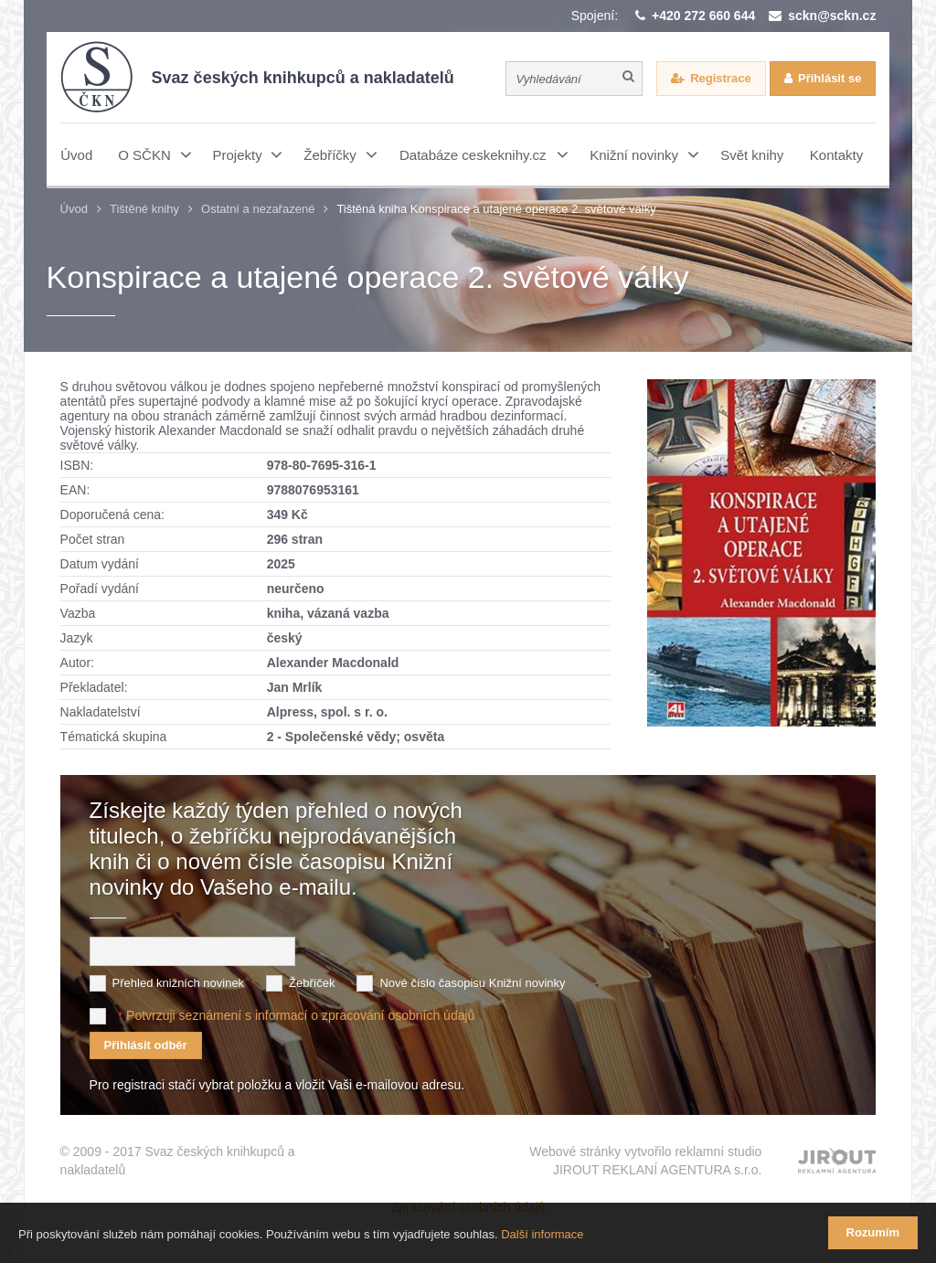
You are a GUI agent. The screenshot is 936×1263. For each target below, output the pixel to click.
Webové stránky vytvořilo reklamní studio (645, 1161)
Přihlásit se (829, 78)
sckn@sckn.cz (832, 15)
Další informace (542, 1234)
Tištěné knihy (144, 209)
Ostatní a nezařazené (257, 209)
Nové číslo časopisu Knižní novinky (472, 983)
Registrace (720, 78)
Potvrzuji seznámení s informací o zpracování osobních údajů (300, 1015)
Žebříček (312, 983)
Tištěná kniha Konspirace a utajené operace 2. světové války (495, 209)
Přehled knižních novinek (178, 983)
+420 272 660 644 (703, 15)
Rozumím (873, 1232)
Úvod (74, 209)
